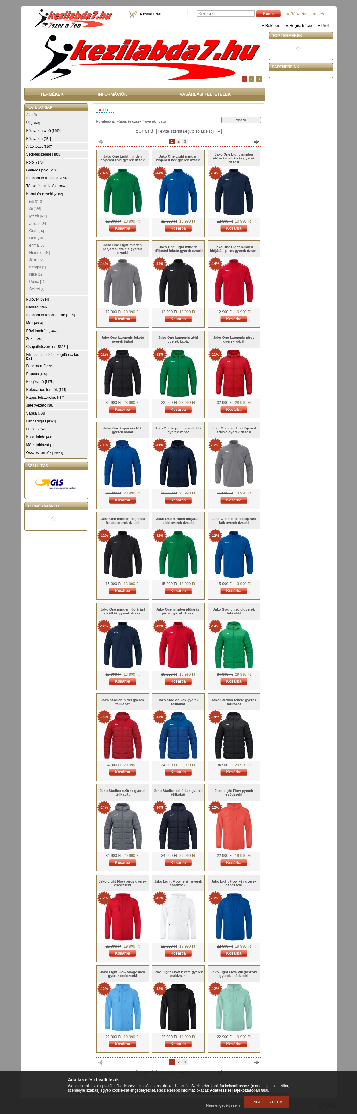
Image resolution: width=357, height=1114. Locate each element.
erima (37, 245)
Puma (37, 281)
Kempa (37, 267)
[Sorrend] (189, 131)
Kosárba (122, 228)
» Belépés (271, 25)
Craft (36, 231)
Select (37, 289)
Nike (36, 274)
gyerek (150, 121)
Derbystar (39, 238)
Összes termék (44, 453)
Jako (36, 260)
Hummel (39, 252)
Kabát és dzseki (130, 121)
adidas (38, 223)
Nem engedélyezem (223, 1105)
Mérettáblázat (40, 445)
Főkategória (105, 121)
